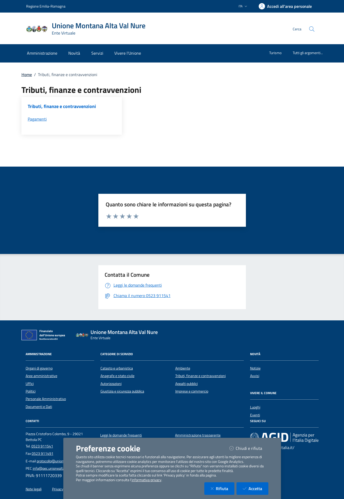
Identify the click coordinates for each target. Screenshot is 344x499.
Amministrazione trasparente (198, 435)
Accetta (255, 488)
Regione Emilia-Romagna (45, 6)
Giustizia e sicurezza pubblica (122, 391)
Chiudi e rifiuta (248, 448)
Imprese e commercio (191, 391)
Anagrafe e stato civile (117, 376)
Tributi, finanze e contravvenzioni (200, 376)
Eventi (255, 415)
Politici (31, 391)
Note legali (34, 489)
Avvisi (254, 376)
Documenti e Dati (39, 407)
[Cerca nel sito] (312, 29)
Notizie (255, 368)
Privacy (57, 489)
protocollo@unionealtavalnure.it (61, 461)
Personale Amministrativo (46, 399)
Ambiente (182, 368)
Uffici (30, 384)
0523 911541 (42, 446)
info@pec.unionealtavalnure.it (56, 468)
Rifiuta (222, 488)
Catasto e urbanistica (116, 368)
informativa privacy (146, 480)
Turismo (275, 52)
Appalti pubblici (186, 384)
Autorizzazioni (111, 384)
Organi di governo (39, 368)
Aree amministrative (41, 376)
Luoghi (255, 407)
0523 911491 (42, 453)
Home (26, 74)
